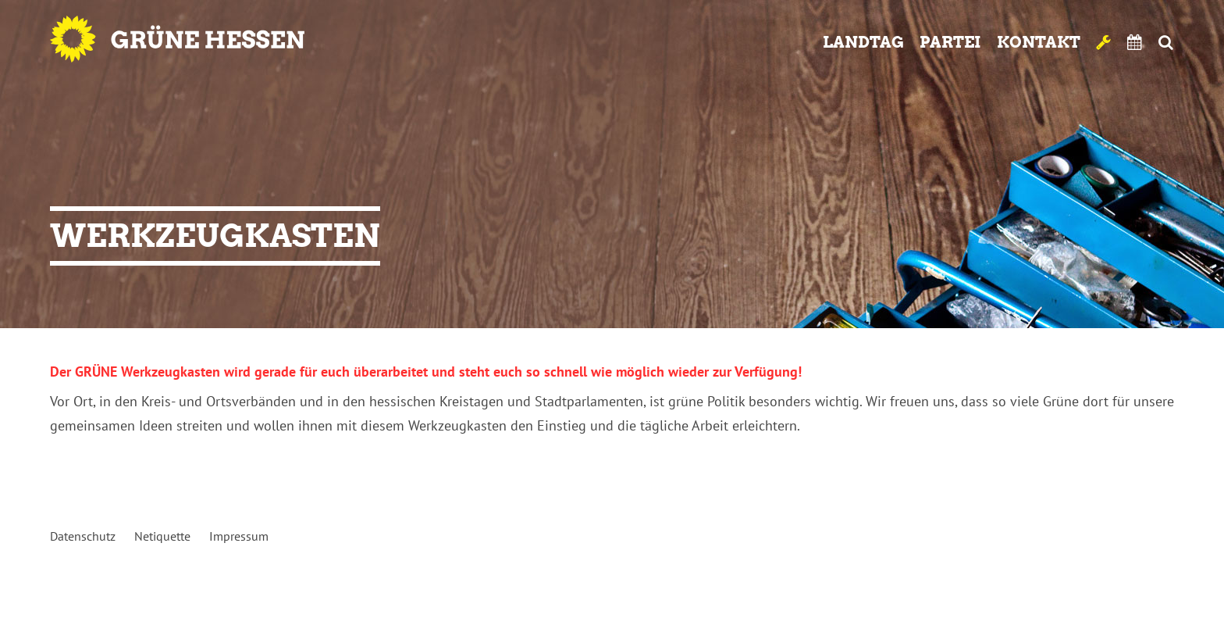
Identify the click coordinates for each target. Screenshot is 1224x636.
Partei (950, 42)
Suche (1166, 42)
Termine (1135, 42)
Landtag (863, 42)
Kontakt (1038, 42)
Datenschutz (83, 536)
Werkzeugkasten (1103, 42)
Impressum (239, 536)
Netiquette (162, 536)
